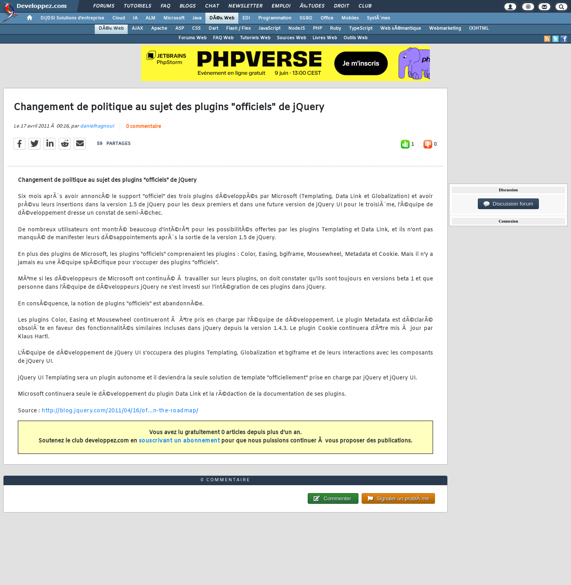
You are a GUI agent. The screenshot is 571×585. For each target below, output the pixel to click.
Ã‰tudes (312, 6)
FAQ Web (223, 38)
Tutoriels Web (255, 38)
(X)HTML (479, 28)
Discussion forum (508, 204)
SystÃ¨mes (378, 18)
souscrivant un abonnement (179, 441)
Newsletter (245, 6)
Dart (213, 28)
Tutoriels (137, 6)
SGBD (305, 18)
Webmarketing (445, 28)
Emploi (281, 6)
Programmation (274, 18)
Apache (159, 28)
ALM (150, 18)
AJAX (137, 28)
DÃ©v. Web (221, 18)
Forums (103, 6)
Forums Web (192, 38)
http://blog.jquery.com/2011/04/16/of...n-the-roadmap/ (120, 411)
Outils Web (355, 38)
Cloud (118, 18)
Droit (341, 6)
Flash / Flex (238, 28)
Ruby (335, 28)
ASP (179, 28)
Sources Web (291, 38)
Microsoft (173, 18)
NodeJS (296, 28)
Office (326, 18)
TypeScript (360, 28)
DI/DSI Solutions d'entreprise (72, 18)
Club (365, 6)
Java (196, 18)
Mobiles (350, 18)
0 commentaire (143, 127)
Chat (212, 6)
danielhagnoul (97, 126)
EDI (246, 18)
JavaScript (269, 28)
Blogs (187, 6)
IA (135, 18)
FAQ (165, 6)
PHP (317, 28)
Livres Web (324, 38)
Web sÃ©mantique (400, 28)
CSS (196, 28)
